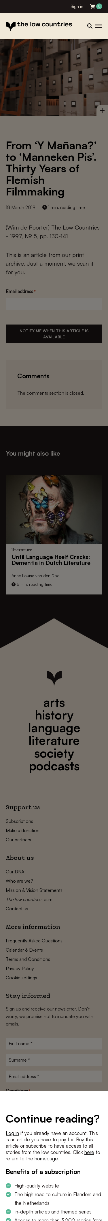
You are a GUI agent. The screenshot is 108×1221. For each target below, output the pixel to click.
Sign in (77, 6)
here (89, 1152)
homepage (46, 1158)
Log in (12, 1133)
